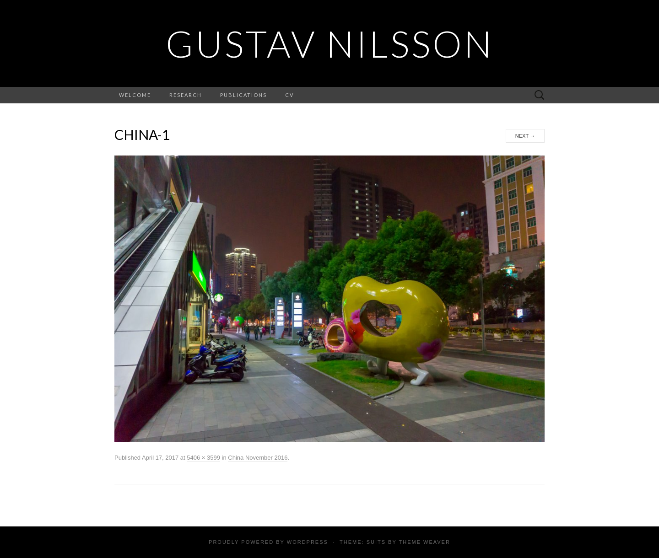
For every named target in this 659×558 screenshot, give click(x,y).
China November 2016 (257, 457)
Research (185, 95)
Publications (243, 95)
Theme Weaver (424, 542)
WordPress (307, 542)
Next (525, 136)
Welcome (135, 95)
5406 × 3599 (203, 457)
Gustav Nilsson (330, 43)
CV (289, 95)
